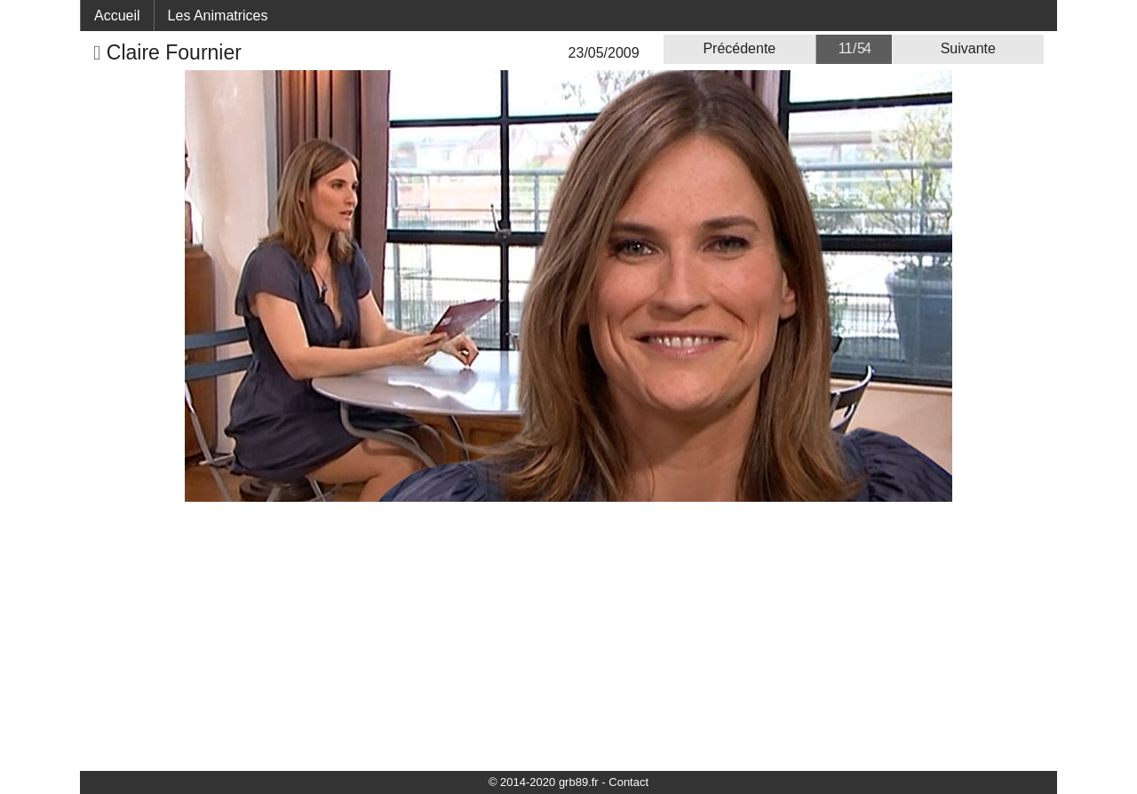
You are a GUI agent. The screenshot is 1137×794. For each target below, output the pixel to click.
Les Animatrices (218, 15)
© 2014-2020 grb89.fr (544, 782)
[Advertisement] (568, 635)
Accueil (117, 15)
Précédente (739, 48)
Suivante (968, 48)
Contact (628, 782)
